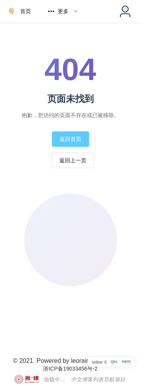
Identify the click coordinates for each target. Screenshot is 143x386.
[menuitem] (19, 11)
